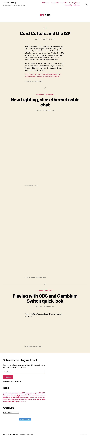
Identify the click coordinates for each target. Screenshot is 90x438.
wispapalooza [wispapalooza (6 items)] (23, 401)
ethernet (33, 277)
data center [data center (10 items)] (10, 394)
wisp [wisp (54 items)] (14, 401)
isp (32, 81)
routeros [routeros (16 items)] (14, 399)
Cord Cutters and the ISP (45, 33)
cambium (29, 346)
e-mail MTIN (63, 3)
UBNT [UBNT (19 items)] (43, 399)
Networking (50, 94)
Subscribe (7, 376)
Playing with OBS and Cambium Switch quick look (45, 298)
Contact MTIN (54, 3)
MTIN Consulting (9, 3)
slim (41, 277)
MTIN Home (45, 3)
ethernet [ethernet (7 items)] (22, 394)
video (40, 81)
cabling (28, 277)
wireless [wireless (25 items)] (8, 401)
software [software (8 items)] (30, 398)
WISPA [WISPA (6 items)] (18, 401)
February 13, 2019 (50, 39)
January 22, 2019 (49, 110)
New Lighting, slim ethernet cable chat (45, 102)
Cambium (40, 290)
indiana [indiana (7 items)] (37, 394)
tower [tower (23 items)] (39, 399)
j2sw (40, 39)
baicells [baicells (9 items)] (14, 392)
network (36, 81)
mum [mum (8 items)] (22, 396)
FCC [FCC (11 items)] (26, 394)
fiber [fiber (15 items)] (29, 394)
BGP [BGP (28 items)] (23, 392)
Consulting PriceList (74, 3)
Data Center (40, 94)
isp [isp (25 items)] (7, 397)
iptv (30, 81)
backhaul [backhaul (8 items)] (10, 392)
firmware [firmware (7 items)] (34, 394)
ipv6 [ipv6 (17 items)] (4, 397)
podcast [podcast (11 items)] (5, 399)
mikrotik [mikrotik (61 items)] (16, 396)
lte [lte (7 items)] (11, 396)
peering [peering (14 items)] (42, 397)
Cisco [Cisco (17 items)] (4, 394)
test (37, 346)
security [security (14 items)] (24, 399)
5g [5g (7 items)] (3, 392)
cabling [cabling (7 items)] (34, 392)
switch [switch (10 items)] (34, 398)
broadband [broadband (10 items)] (29, 392)
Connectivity (68, 5)
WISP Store (77, 5)
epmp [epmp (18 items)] (18, 394)
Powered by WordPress (26, 434)
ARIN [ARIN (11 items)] (6, 392)
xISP (45, 28)
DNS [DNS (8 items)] (15, 394)
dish (28, 81)
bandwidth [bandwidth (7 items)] (19, 392)
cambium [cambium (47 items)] (40, 392)
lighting (38, 277)
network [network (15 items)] (26, 397)
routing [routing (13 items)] (19, 399)
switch (33, 346)
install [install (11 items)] (41, 394)
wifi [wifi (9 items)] (4, 401)
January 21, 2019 (50, 306)
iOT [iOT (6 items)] (44, 394)
